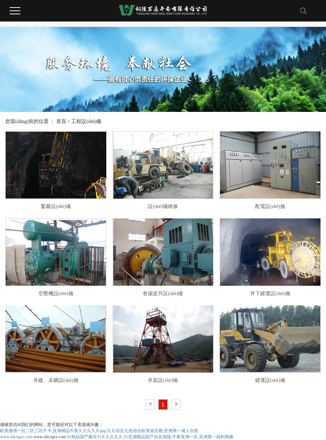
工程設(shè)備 (86, 121)
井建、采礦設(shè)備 (55, 380)
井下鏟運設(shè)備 (270, 293)
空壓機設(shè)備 (55, 293)
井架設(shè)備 (163, 380)
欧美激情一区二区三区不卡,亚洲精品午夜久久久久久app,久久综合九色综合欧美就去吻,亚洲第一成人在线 (99, 430)
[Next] (175, 404)
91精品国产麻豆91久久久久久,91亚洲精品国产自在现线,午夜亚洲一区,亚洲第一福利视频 (150, 436)
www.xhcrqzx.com (16, 436)
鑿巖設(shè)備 (56, 206)
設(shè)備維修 (163, 206)
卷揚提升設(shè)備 (163, 293)
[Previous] (150, 404)
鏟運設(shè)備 (270, 380)
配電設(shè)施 (270, 206)
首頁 (61, 121)
